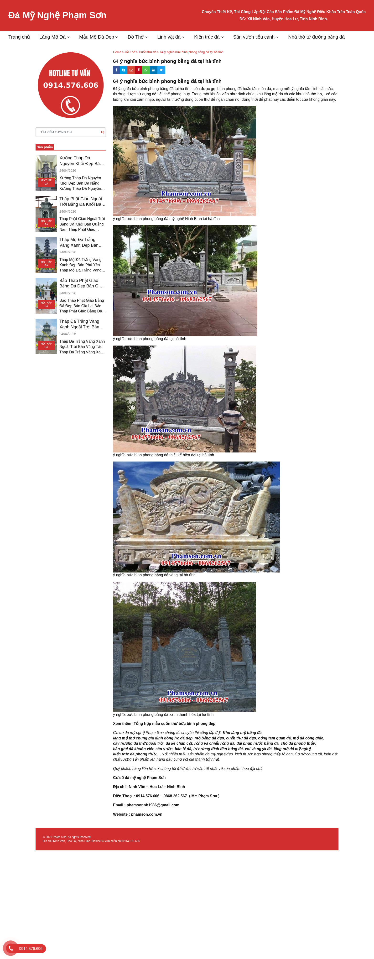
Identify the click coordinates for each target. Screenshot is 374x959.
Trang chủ (19, 37)
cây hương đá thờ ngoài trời (138, 743)
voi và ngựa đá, (259, 749)
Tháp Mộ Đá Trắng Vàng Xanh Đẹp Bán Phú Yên (79, 242)
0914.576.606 (131, 841)
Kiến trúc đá (207, 37)
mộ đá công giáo (308, 738)
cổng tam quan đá (274, 738)
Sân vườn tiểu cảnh (254, 37)
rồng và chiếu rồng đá (214, 743)
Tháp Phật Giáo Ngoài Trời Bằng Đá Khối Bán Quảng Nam (81, 201)
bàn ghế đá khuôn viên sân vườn (143, 749)
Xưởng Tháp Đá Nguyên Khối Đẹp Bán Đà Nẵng (80, 161)
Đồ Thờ (136, 37)
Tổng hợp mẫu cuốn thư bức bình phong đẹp (174, 724)
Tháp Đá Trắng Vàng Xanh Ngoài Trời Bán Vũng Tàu (79, 324)
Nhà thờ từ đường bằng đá (316, 37)
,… (158, 754)
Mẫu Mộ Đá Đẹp (96, 37)
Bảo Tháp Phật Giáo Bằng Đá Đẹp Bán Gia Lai (80, 283)
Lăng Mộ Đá (52, 37)
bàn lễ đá (183, 749)
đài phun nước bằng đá (257, 743)
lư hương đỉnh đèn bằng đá (218, 749)
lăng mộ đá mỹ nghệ (292, 749)
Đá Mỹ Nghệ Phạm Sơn (57, 15)
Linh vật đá (169, 37)
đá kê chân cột (179, 743)
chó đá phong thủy (298, 743)
